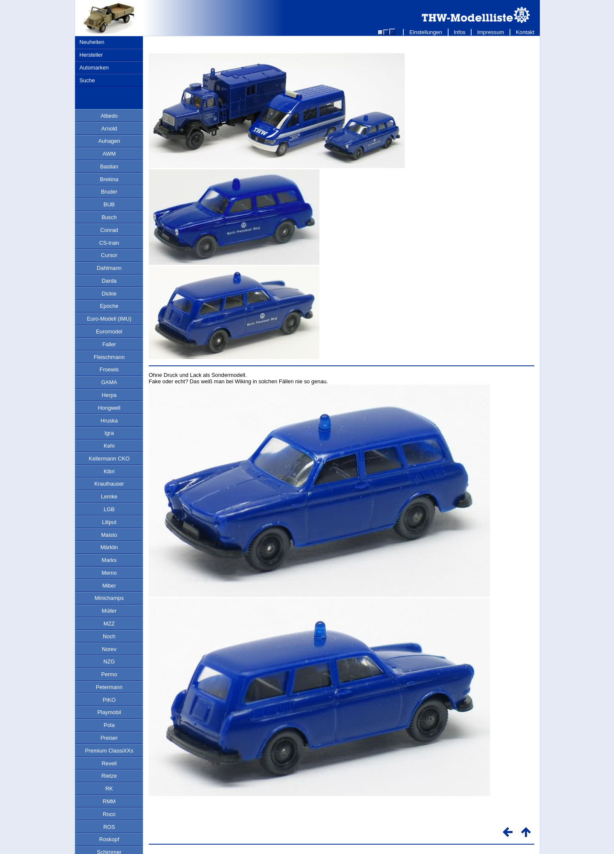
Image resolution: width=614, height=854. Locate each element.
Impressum (491, 32)
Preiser (109, 738)
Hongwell (109, 408)
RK (109, 788)
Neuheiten (91, 42)
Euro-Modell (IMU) (109, 319)
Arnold (109, 128)
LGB (109, 509)
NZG (109, 661)
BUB (109, 204)
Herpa (109, 395)
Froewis (109, 369)
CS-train (109, 243)
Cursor (109, 255)
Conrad (109, 230)
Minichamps (109, 598)
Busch (109, 217)
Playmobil (109, 712)
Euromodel (109, 331)
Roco (109, 814)
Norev (109, 649)
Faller (109, 344)
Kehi (109, 446)
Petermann (109, 687)
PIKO (109, 700)
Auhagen (109, 141)
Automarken (94, 67)
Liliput (109, 522)
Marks (109, 560)
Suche (87, 80)
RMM (109, 801)
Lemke (109, 496)
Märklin (109, 547)
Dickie (109, 293)
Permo (109, 674)
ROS (109, 827)
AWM (109, 154)
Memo (109, 573)
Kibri (109, 471)
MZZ (109, 623)
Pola (109, 725)
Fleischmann (109, 357)
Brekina (109, 179)
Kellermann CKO (109, 458)
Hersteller (91, 55)
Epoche (109, 306)
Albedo (109, 116)
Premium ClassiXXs (109, 750)
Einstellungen (425, 32)
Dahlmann (109, 268)
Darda (109, 281)
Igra (109, 433)
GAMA (109, 382)
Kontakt (525, 32)
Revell (109, 763)
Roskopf (109, 839)
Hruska (109, 420)
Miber (109, 585)
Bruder (109, 191)
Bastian (109, 166)
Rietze (109, 776)
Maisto (109, 535)
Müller (109, 611)
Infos (460, 32)
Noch (109, 636)
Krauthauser (109, 484)
